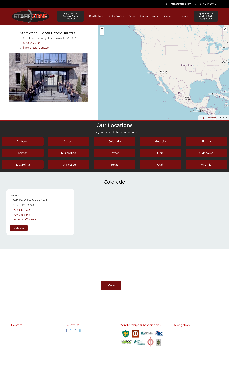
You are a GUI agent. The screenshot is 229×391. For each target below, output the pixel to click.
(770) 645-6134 (31, 43)
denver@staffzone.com (25, 220)
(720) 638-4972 (21, 211)
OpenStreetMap (209, 117)
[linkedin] (80, 332)
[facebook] (66, 332)
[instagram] (75, 332)
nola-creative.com (148, 382)
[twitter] (70, 332)
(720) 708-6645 (21, 215)
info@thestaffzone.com (37, 47)
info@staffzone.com (23, 339)
